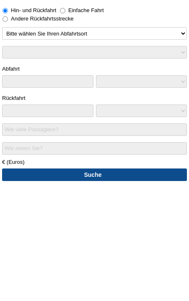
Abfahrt (11, 69)
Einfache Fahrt (82, 10)
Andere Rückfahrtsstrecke (38, 18)
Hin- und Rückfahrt (29, 10)
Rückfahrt (14, 98)
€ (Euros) (13, 162)
